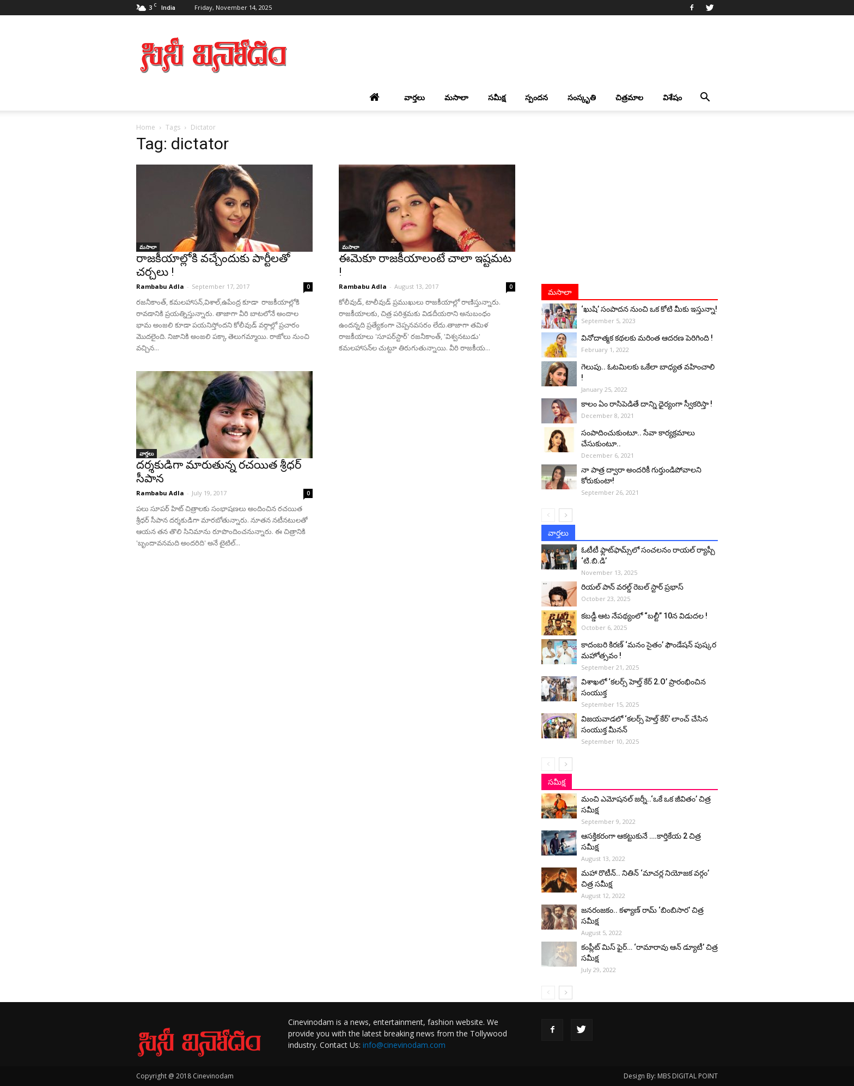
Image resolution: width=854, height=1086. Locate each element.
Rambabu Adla (160, 286)
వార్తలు (414, 97)
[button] (705, 97)
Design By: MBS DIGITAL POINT (671, 1076)
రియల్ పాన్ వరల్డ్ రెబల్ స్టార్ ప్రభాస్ (632, 587)
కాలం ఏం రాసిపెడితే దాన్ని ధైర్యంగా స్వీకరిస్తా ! (646, 403)
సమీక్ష (496, 97)
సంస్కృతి (582, 97)
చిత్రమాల (629, 97)
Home (145, 127)
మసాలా (456, 97)
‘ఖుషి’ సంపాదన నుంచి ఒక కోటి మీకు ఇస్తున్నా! (649, 309)
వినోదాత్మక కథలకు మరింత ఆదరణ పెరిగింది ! (647, 337)
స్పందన (536, 97)
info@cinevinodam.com (404, 1045)
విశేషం (672, 97)
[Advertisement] (519, 55)
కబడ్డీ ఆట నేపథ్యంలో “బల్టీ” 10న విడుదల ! (644, 615)
